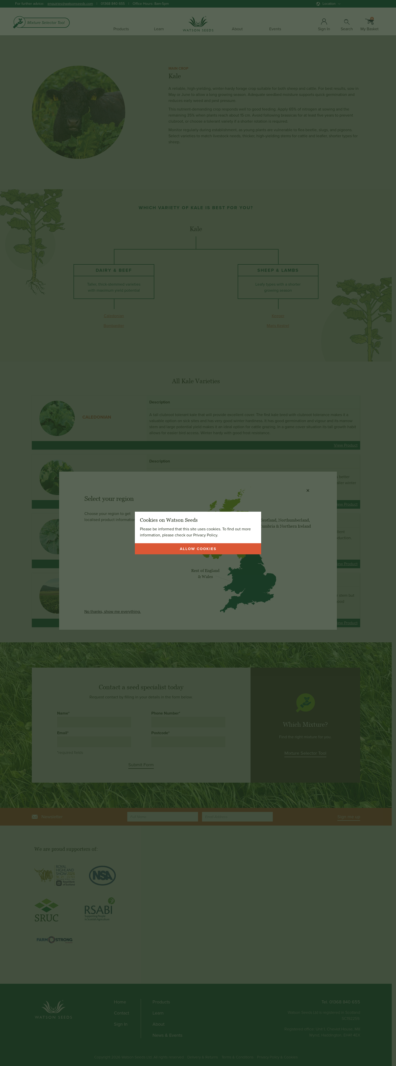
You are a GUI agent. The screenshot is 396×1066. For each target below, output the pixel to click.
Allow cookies (198, 548)
